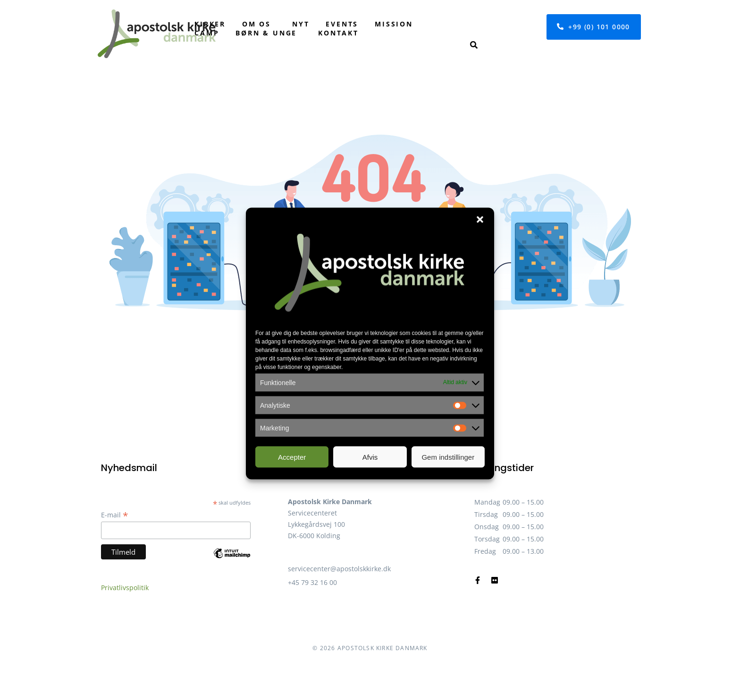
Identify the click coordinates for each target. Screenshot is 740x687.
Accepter (292, 457)
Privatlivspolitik (125, 587)
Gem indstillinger (447, 457)
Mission (394, 23)
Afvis (370, 457)
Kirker (210, 23)
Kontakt (338, 32)
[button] (480, 219)
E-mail (114, 514)
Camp (206, 32)
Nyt (300, 23)
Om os (256, 23)
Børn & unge (266, 32)
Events (342, 23)
